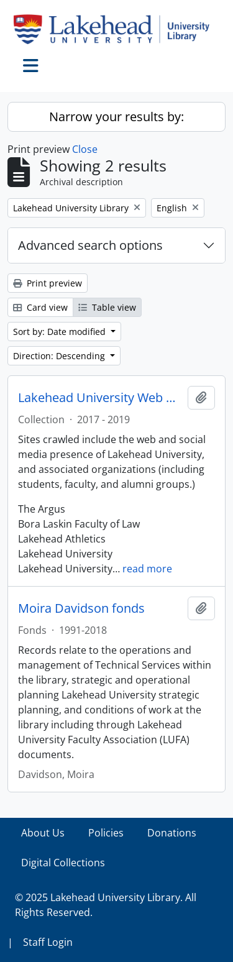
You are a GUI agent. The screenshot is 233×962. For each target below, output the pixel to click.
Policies (106, 833)
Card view (40, 307)
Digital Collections (63, 862)
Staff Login (48, 942)
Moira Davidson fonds (81, 608)
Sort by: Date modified (60, 331)
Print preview (47, 283)
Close (85, 149)
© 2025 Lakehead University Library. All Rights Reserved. (105, 905)
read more (147, 568)
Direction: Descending (60, 356)
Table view (107, 307)
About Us (43, 833)
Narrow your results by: (116, 116)
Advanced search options (90, 245)
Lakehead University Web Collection (100, 397)
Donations (171, 833)
